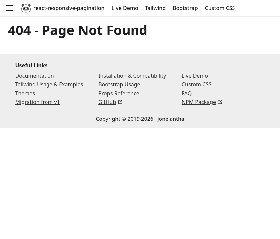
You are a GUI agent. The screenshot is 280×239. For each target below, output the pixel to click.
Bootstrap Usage (119, 84)
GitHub (110, 102)
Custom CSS (220, 8)
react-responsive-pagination (63, 8)
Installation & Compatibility (132, 75)
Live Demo (124, 8)
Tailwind (155, 8)
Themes (25, 93)
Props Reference (118, 93)
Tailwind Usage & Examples (49, 84)
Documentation (34, 75)
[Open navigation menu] (9, 8)
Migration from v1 (37, 102)
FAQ (187, 93)
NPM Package (202, 102)
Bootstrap (185, 8)
